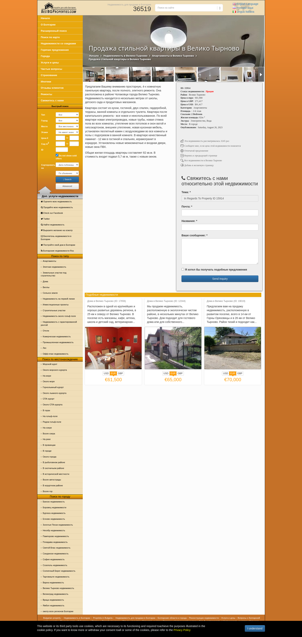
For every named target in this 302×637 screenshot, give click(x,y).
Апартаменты (49, 261)
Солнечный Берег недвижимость (59, 571)
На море (47, 376)
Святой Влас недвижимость (56, 548)
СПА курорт (49, 399)
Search (67, 179)
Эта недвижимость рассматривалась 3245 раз (204, 141)
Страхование (49, 75)
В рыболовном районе (54, 462)
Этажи (44, 132)
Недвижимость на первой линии (59, 299)
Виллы (46, 287)
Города (45, 56)
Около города (49, 457)
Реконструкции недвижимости (204, 618)
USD (106, 373)
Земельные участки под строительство (54, 274)
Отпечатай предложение (194, 150)
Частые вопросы (51, 68)
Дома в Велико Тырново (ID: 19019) (226, 301)
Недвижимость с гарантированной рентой (59, 323)
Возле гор (48, 491)
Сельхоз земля (50, 293)
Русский (243, 7)
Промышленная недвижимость (58, 342)
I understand (254, 628)
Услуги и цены (50, 62)
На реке (47, 439)
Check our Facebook (52, 213)
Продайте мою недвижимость (57, 207)
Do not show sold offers (66, 157)
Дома (45, 281)
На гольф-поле (50, 416)
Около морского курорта (55, 370)
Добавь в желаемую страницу (197, 165)
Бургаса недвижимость (54, 513)
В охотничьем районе (53, 468)
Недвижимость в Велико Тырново (125, 55)
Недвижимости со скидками (58, 43)
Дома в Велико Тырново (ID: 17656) (106, 301)
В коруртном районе (53, 485)
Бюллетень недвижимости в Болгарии (56, 237)
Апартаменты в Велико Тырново (173, 55)
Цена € (44, 138)
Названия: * (189, 221)
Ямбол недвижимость (53, 605)
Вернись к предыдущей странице (198, 155)
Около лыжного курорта (54, 393)
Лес (45, 348)
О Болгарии (48, 24)
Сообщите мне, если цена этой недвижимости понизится (210, 146)
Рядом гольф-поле (52, 422)
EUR (113, 374)
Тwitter (45, 219)
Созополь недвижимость (55, 565)
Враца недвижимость (53, 600)
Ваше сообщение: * (194, 235)
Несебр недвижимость (54, 530)
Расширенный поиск (54, 30)
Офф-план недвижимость (56, 354)
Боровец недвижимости (54, 507)
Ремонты (46, 94)
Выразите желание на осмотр (57, 230)
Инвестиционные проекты (56, 304)
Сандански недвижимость (56, 553)
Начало (45, 18)
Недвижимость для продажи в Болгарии (129, 4)
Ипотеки (46, 81)
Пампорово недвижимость (56, 536)
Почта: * (186, 206)
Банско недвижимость (54, 501)
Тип (43, 115)
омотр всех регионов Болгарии (58, 611)
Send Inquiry (220, 278)
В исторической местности (56, 474)
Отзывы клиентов (52, 87)
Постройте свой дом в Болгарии (58, 245)
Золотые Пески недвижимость (58, 525)
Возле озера (49, 433)
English (245, 3)
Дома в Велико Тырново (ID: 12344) (166, 301)
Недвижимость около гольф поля (59, 316)
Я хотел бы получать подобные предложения (214, 269)
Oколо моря (49, 381)
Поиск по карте (50, 37)
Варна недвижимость (53, 582)
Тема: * (186, 192)
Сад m (45, 143)
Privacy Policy (181, 630)
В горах (46, 410)
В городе (47, 451)
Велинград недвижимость (55, 594)
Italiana (243, 11)
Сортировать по (47, 166)
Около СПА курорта (53, 404)
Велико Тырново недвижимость (58, 588)
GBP (120, 373)
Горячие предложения (55, 49)
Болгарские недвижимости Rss (57, 251)
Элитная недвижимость (54, 267)
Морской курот (50, 364)
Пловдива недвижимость (55, 542)
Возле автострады (52, 479)
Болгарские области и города (172, 618)
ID (42, 150)
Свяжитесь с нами (52, 100)
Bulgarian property (52, 618)
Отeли (46, 330)
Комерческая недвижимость (57, 336)
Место (44, 126)
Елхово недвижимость (54, 519)
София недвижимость (54, 559)
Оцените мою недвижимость (56, 201)
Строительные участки (54, 310)
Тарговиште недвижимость (56, 577)
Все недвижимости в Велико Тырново (201, 160)
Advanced (67, 186)
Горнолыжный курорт (53, 387)
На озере (47, 428)
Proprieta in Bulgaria (103, 618)
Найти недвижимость (52, 224)
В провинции (49, 445)
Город (44, 120)
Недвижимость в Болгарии (77, 618)
